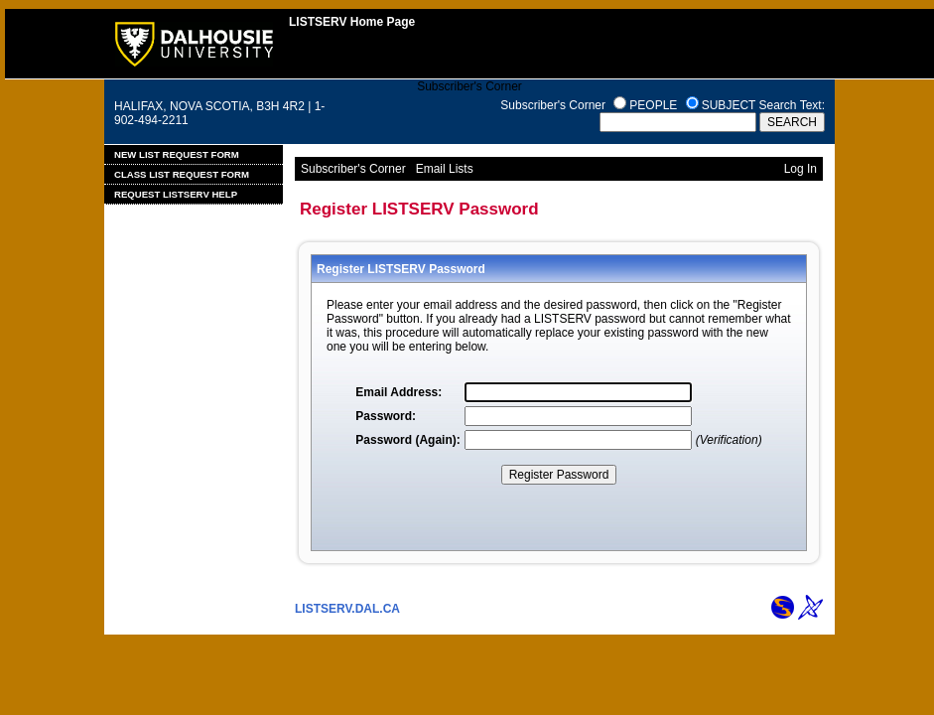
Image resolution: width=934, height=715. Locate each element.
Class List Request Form (181, 174)
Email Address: (398, 392)
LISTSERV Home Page (352, 22)
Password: (385, 416)
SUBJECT (728, 105)
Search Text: (792, 105)
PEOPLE (653, 105)
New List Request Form (176, 154)
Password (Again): (407, 440)
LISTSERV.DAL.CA (347, 609)
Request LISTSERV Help (175, 194)
